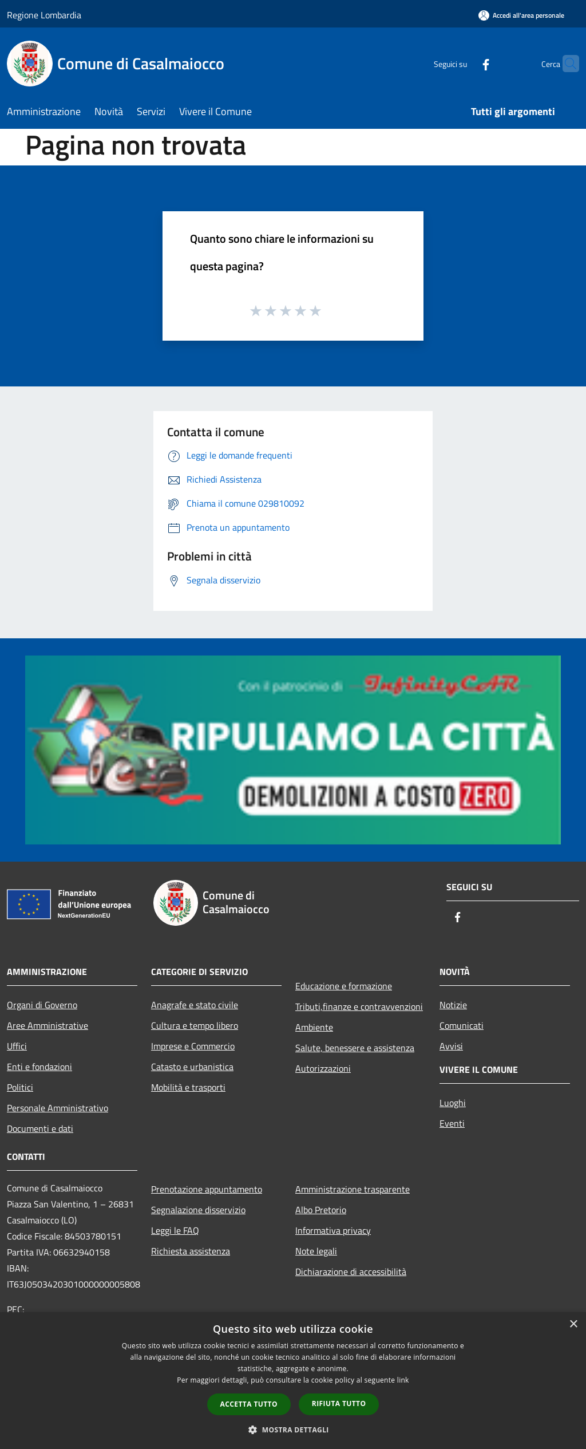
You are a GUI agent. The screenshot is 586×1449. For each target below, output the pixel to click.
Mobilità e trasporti (188, 1087)
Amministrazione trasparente (352, 1189)
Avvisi (451, 1046)
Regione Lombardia (44, 15)
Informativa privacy (333, 1230)
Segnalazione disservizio (198, 1210)
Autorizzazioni (323, 1068)
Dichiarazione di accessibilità (350, 1271)
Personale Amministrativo (57, 1108)
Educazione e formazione (343, 986)
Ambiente (314, 1027)
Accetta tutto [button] (249, 1404)
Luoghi (453, 1103)
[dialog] (293, 1380)
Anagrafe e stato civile (194, 1005)
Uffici (17, 1046)
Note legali (316, 1251)
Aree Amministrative (47, 1025)
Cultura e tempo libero (194, 1025)
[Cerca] (565, 63)
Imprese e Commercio (193, 1046)
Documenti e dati (40, 1128)
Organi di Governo (42, 1005)
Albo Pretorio (320, 1210)
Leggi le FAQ (175, 1230)
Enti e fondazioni (39, 1066)
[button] (293, 1429)
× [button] (573, 1324)
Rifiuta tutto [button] (339, 1403)
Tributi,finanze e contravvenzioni (359, 1006)
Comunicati (462, 1025)
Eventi (452, 1123)
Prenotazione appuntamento (206, 1189)
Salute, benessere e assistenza (354, 1048)
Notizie (453, 1005)
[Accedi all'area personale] (521, 15)
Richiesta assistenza (190, 1251)
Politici (20, 1087)
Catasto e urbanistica (192, 1066)
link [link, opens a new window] (403, 1380)
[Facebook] (463, 63)
